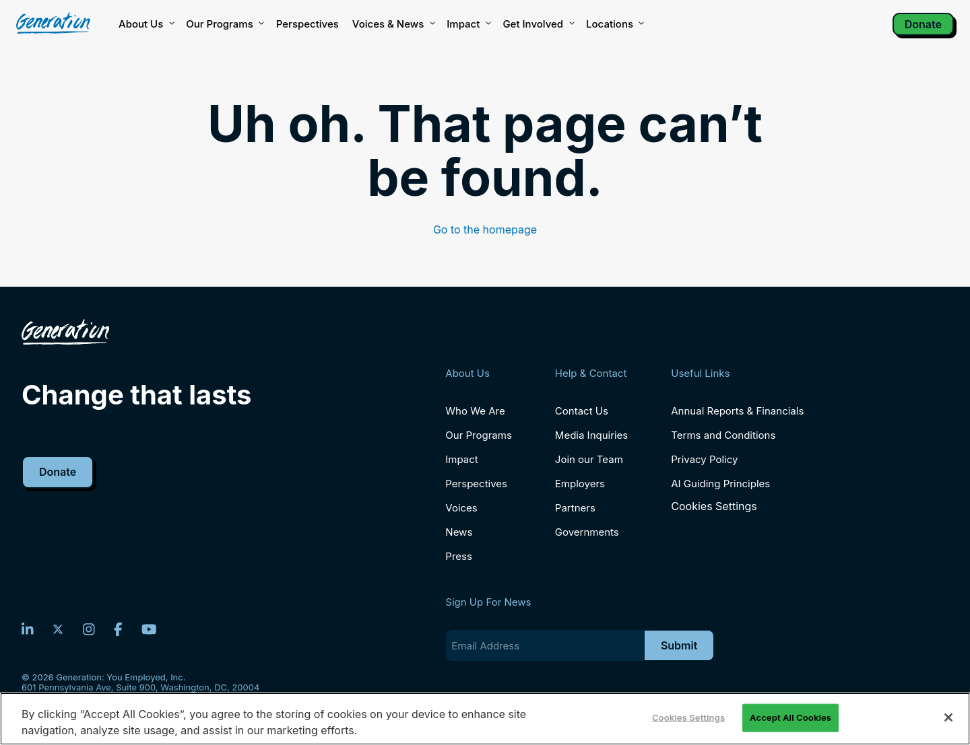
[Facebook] (118, 629)
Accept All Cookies (790, 717)
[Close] (948, 717)
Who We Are (475, 410)
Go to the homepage (485, 229)
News (458, 532)
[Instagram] (89, 629)
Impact (468, 24)
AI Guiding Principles (720, 483)
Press (458, 556)
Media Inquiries (591, 435)
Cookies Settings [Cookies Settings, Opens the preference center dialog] (688, 717)
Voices (461, 507)
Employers (580, 483)
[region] (485, 719)
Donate (923, 24)
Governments (587, 532)
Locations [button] (614, 24)
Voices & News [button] (392, 24)
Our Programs (478, 435)
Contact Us (581, 410)
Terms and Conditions (723, 435)
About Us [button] (145, 24)
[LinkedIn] (28, 629)
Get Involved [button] (538, 24)
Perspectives (307, 23)
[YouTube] (149, 629)
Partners (575, 507)
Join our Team (589, 459)
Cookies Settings (713, 506)
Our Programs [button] (224, 24)
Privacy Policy (704, 459)
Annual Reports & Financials (737, 410)
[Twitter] (58, 629)
